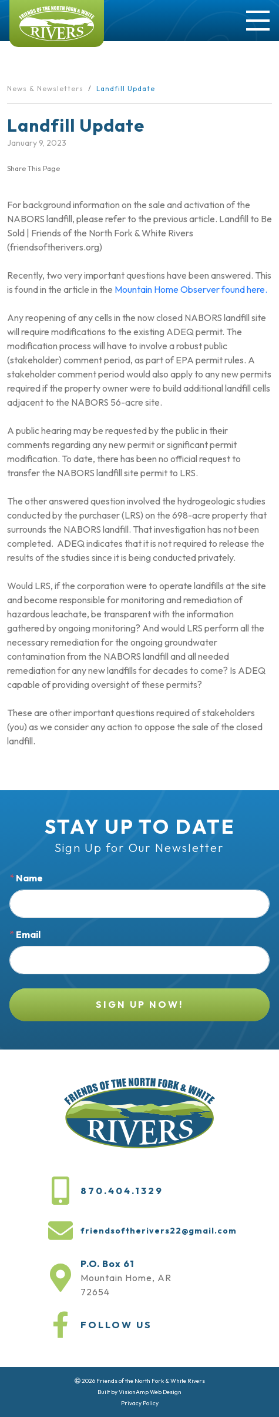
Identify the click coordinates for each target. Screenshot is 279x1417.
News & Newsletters (45, 88)
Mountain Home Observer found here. (191, 289)
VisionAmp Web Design (150, 1392)
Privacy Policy (140, 1403)
